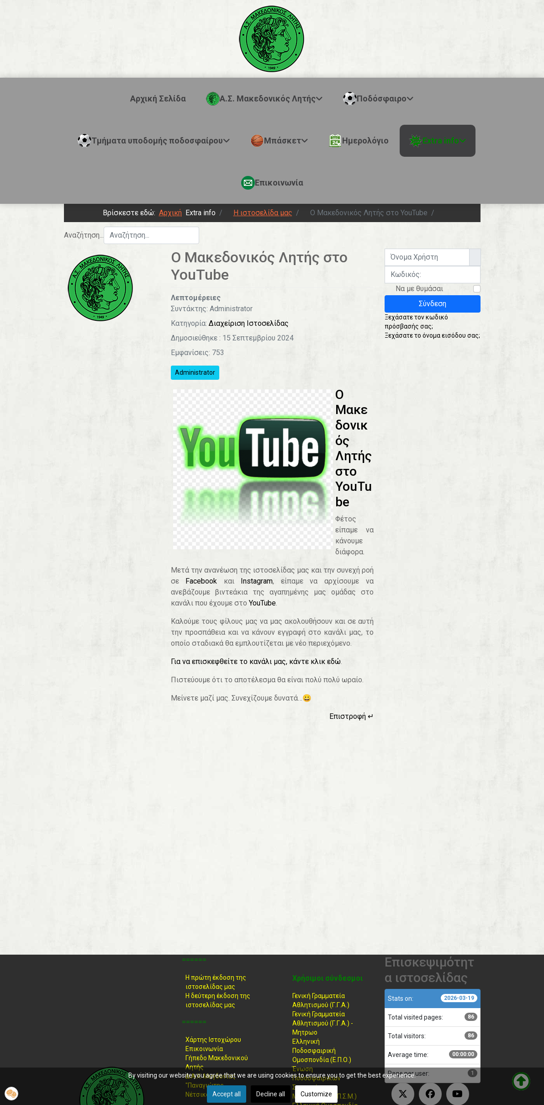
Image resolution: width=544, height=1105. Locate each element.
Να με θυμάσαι (419, 288)
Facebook (201, 581)
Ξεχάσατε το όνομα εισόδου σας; (432, 335)
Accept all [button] (226, 1094)
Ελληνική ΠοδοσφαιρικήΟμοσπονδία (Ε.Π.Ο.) (321, 1050)
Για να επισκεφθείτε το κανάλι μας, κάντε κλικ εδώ (256, 661)
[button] (11, 1093)
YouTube (262, 603)
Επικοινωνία (204, 1048)
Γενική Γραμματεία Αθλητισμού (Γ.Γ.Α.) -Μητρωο (322, 1023)
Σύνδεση (432, 303)
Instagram (257, 581)
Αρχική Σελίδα (158, 98)
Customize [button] (316, 1094)
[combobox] (151, 235)
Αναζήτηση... (84, 235)
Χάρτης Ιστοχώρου (213, 1039)
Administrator (195, 372)
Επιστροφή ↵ (351, 716)
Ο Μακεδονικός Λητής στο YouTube (353, 448)
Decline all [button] (270, 1094)
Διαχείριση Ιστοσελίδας (249, 323)
